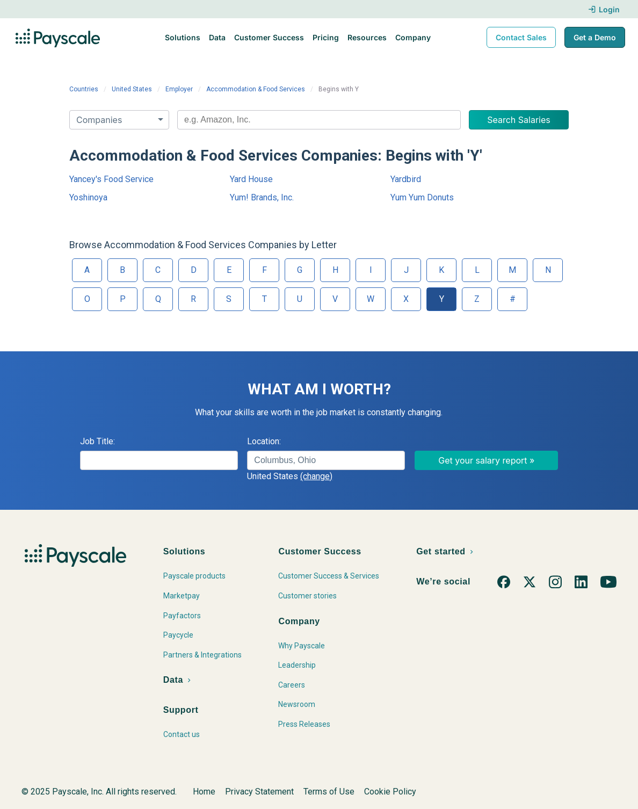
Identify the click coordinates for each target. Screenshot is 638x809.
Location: (264, 441)
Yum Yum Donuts (422, 197)
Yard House (251, 179)
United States (132, 89)
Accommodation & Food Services (255, 89)
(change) (316, 476)
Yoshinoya (88, 197)
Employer (179, 89)
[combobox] (319, 119)
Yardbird (405, 179)
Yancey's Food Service (111, 179)
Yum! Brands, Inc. (262, 197)
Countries (83, 89)
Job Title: (97, 441)
